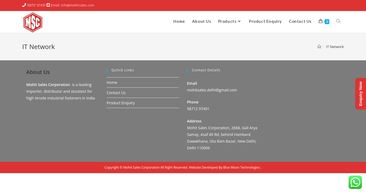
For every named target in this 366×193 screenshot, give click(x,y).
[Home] (319, 46)
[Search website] (338, 21)
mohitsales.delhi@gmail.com (212, 109)
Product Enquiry (121, 122)
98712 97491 (36, 5)
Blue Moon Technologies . (242, 187)
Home (112, 102)
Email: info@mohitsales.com (72, 5)
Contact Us (116, 112)
